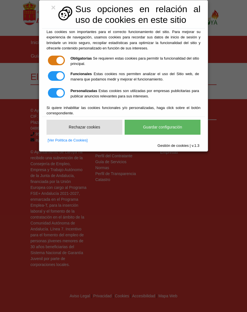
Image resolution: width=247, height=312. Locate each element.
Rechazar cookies (84, 127)
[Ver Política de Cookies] (68, 140)
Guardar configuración (162, 127)
